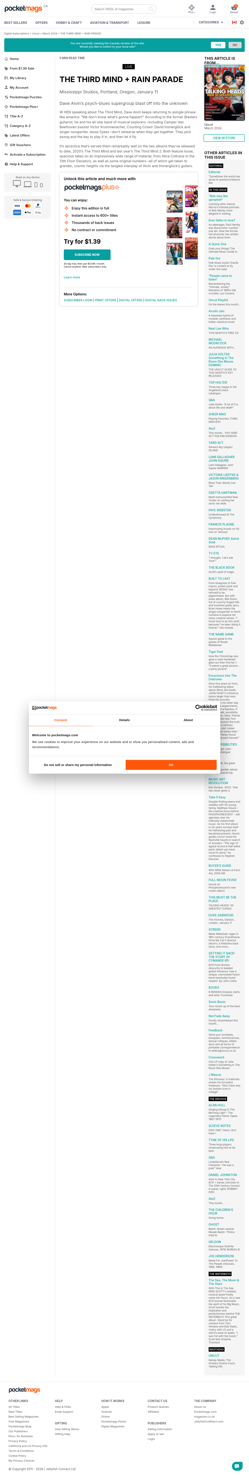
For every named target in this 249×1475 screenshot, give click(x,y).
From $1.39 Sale (19, 68)
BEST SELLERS (15, 23)
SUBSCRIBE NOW (87, 254)
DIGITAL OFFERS (131, 300)
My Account (16, 87)
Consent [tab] (60, 720)
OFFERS (41, 23)
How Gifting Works (67, 1429)
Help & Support (18, 164)
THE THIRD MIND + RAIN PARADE (80, 33)
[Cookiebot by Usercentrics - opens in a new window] (198, 708)
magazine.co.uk (204, 1416)
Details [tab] (124, 720)
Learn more (72, 277)
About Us (200, 1406)
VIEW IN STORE (224, 138)
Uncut (35, 33)
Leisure (144, 23)
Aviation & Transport (109, 23)
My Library (15, 78)
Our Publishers (18, 1431)
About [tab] (188, 720)
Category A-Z (17, 126)
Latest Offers (17, 135)
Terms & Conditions (21, 1450)
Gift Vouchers (17, 145)
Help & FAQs (63, 1406)
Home (11, 59)
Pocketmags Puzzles (23, 97)
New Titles (15, 1411)
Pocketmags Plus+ (21, 107)
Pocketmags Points (113, 1421)
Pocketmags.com (205, 1411)
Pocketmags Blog (20, 1426)
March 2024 (50, 33)
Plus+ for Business (21, 1436)
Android (106, 1411)
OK (171, 765)
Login (151, 1439)
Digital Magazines (112, 1426)
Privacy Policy (18, 1441)
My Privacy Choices (21, 1460)
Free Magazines (19, 1421)
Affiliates (153, 1411)
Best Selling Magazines (24, 1416)
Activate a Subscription (25, 154)
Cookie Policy (17, 1455)
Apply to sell (156, 1434)
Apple (105, 1406)
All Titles (14, 1406)
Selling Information (160, 1429)
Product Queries (158, 1406)
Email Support (64, 1411)
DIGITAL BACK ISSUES (161, 300)
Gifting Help (62, 1434)
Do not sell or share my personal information (78, 765)
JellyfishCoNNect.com (208, 1421)
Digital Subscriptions (16, 33)
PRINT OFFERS (105, 300)
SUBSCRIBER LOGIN (78, 300)
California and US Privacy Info (28, 1446)
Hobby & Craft (69, 23)
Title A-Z (13, 116)
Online (105, 1416)
